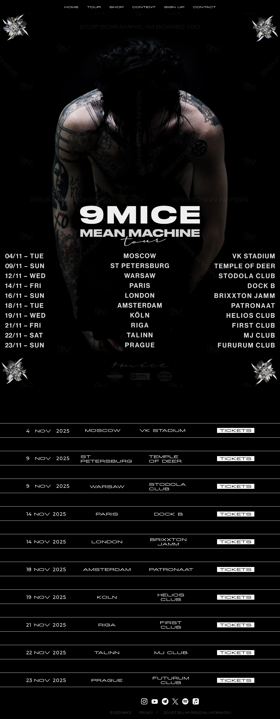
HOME (71, 7)
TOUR (94, 7)
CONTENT (144, 7)
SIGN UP (174, 7)
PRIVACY (146, 713)
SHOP (116, 7)
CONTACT (204, 7)
